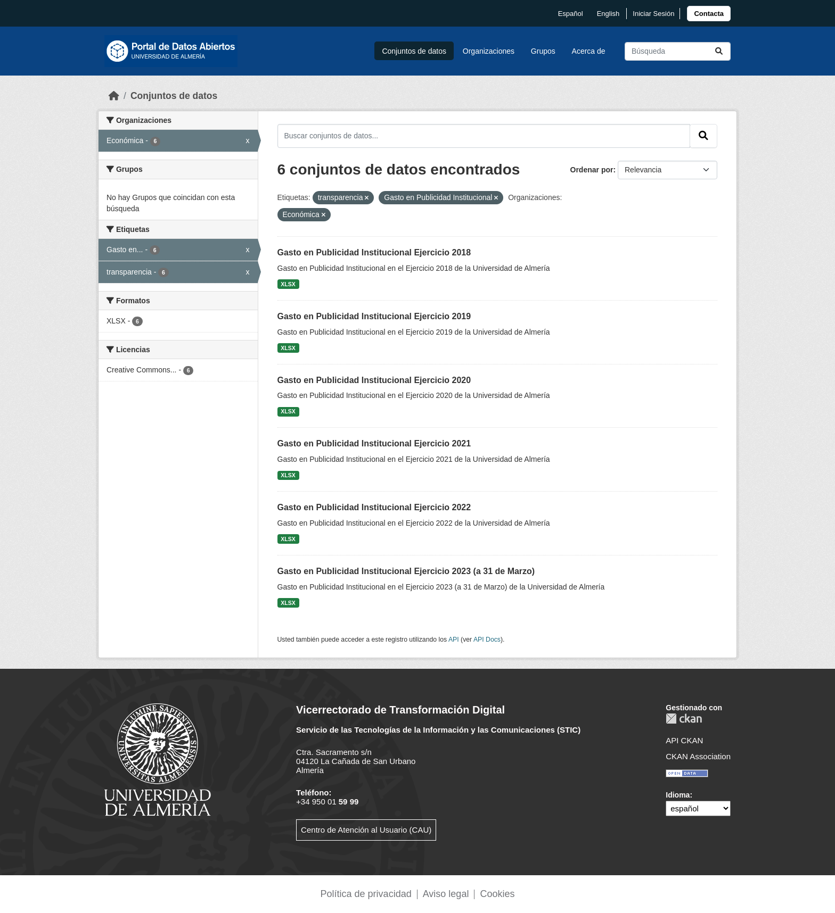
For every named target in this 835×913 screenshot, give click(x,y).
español (570, 14)
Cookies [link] (497, 894)
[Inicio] (114, 95)
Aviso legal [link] (446, 894)
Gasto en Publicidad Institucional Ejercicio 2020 (374, 380)
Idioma (678, 795)
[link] (709, 13)
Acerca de (588, 51)
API (453, 639)
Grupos (543, 51)
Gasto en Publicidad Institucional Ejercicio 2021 (374, 443)
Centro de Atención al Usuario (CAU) (366, 829)
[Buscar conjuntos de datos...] (678, 51)
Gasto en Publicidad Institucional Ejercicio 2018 (374, 252)
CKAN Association (698, 756)
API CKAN (684, 740)
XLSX (288, 284)
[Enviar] (719, 51)
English (608, 14)
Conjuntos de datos (414, 51)
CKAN (684, 718)
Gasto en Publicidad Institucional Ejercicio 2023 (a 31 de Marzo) (406, 571)
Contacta (709, 14)
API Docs (487, 639)
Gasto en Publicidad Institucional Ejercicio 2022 (374, 507)
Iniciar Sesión (653, 14)
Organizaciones (488, 51)
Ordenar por (591, 169)
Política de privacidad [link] (366, 894)
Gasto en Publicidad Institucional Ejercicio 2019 (374, 316)
